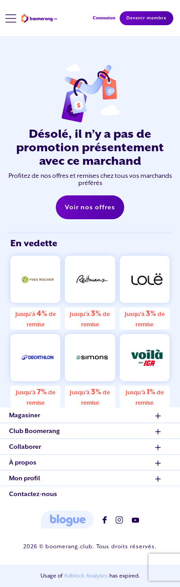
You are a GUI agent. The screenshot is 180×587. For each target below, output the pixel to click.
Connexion (104, 18)
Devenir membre (146, 18)
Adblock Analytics (86, 575)
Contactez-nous (33, 494)
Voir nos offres (90, 207)
